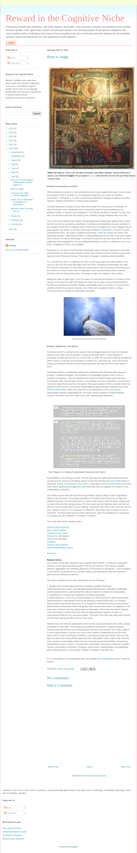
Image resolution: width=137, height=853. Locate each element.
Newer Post (53, 767)
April (13, 176)
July (13, 164)
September (16, 156)
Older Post (125, 767)
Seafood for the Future (57, 533)
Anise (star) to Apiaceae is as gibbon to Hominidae (22, 202)
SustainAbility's (108, 659)
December (16, 152)
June (13, 168)
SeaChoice (52, 539)
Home (11, 43)
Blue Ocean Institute (56, 530)
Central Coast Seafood (57, 545)
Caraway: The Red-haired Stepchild (20, 194)
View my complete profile (17, 250)
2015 (11, 140)
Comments (13, 63)
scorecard (113, 389)
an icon (93, 176)
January (15, 224)
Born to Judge (17, 189)
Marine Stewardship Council (74, 423)
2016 (11, 136)
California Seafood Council (14, 831)
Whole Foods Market (56, 389)
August (14, 160)
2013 (11, 144)
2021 (11, 128)
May (13, 172)
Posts (11, 58)
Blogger (73, 846)
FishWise (51, 542)
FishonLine (52, 536)
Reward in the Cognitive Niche (65, 18)
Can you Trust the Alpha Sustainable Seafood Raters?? (22, 182)
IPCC (86, 484)
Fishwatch (51, 553)
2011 (11, 229)
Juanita (60, 669)
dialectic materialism (102, 230)
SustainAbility (114, 484)
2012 (11, 148)
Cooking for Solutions (12, 835)
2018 (11, 132)
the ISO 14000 (114, 481)
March (14, 216)
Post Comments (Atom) (95, 775)
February (15, 220)
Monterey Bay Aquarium (58, 527)
